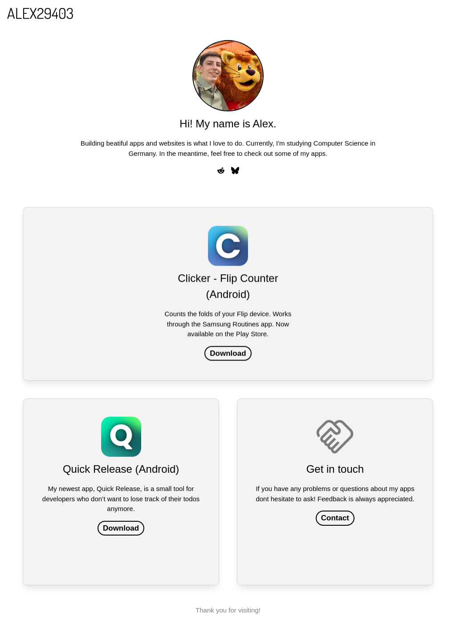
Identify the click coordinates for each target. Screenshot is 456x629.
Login (299, 13)
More (400, 12)
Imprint (369, 13)
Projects (333, 13)
